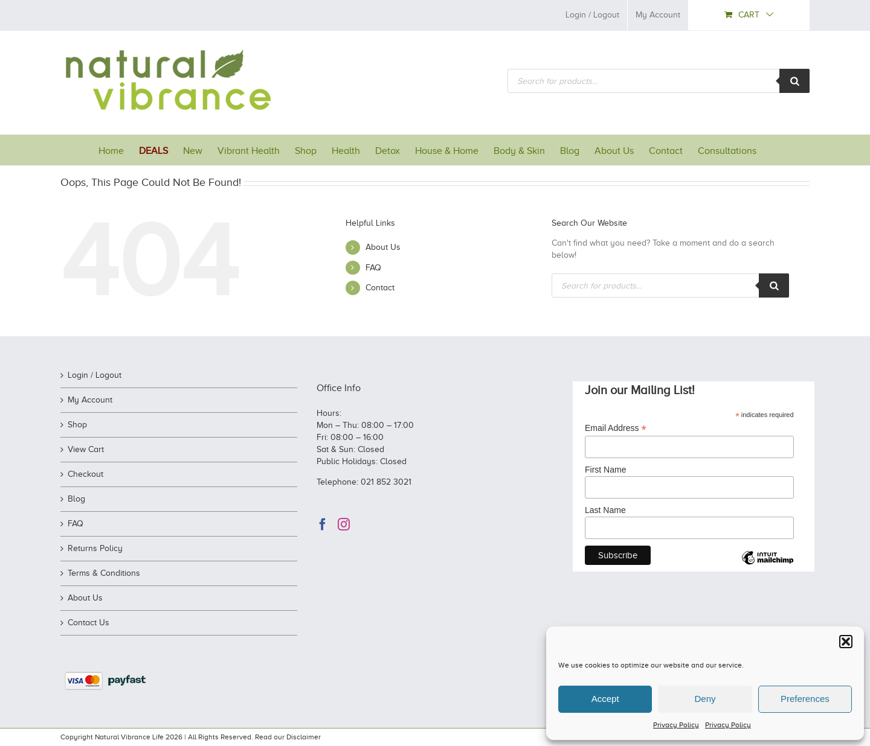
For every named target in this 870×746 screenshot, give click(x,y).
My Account (90, 399)
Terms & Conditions (104, 573)
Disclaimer (303, 737)
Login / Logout (94, 375)
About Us (383, 247)
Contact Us (88, 622)
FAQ (373, 267)
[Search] (794, 81)
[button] (846, 642)
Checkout (85, 474)
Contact (380, 287)
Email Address (615, 428)
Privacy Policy (676, 725)
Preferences (805, 698)
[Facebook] (323, 524)
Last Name (605, 510)
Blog (76, 498)
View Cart (86, 449)
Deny (704, 698)
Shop (77, 424)
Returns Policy (95, 548)
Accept (605, 698)
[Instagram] (344, 524)
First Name (605, 469)
